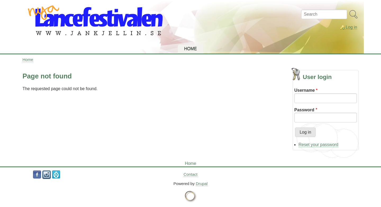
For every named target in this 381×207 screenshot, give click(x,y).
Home (27, 59)
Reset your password (318, 144)
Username (304, 90)
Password (304, 110)
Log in (351, 27)
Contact (190, 174)
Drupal (202, 183)
